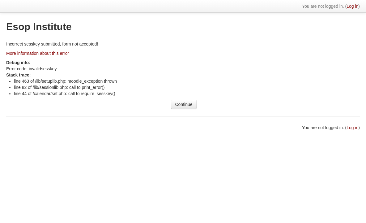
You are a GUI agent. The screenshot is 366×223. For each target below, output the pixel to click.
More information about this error (37, 53)
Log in (352, 6)
